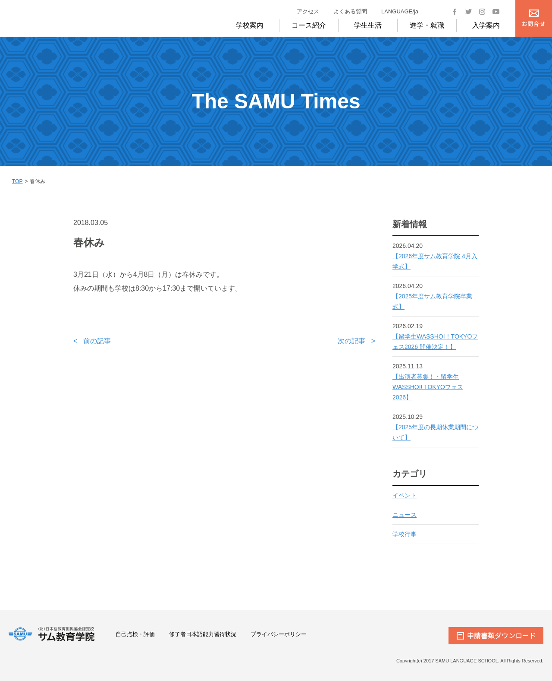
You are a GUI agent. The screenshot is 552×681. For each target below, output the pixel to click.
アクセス (308, 12)
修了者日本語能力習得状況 (202, 634)
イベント (404, 495)
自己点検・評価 (135, 634)
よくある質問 (350, 12)
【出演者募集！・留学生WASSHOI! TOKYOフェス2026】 (427, 387)
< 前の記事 (92, 341)
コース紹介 (309, 25)
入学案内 (486, 25)
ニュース (404, 514)
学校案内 (249, 25)
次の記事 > (356, 341)
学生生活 (368, 25)
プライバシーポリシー (279, 634)
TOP (17, 181)
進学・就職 (427, 25)
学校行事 (404, 534)
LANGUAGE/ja (399, 12)
